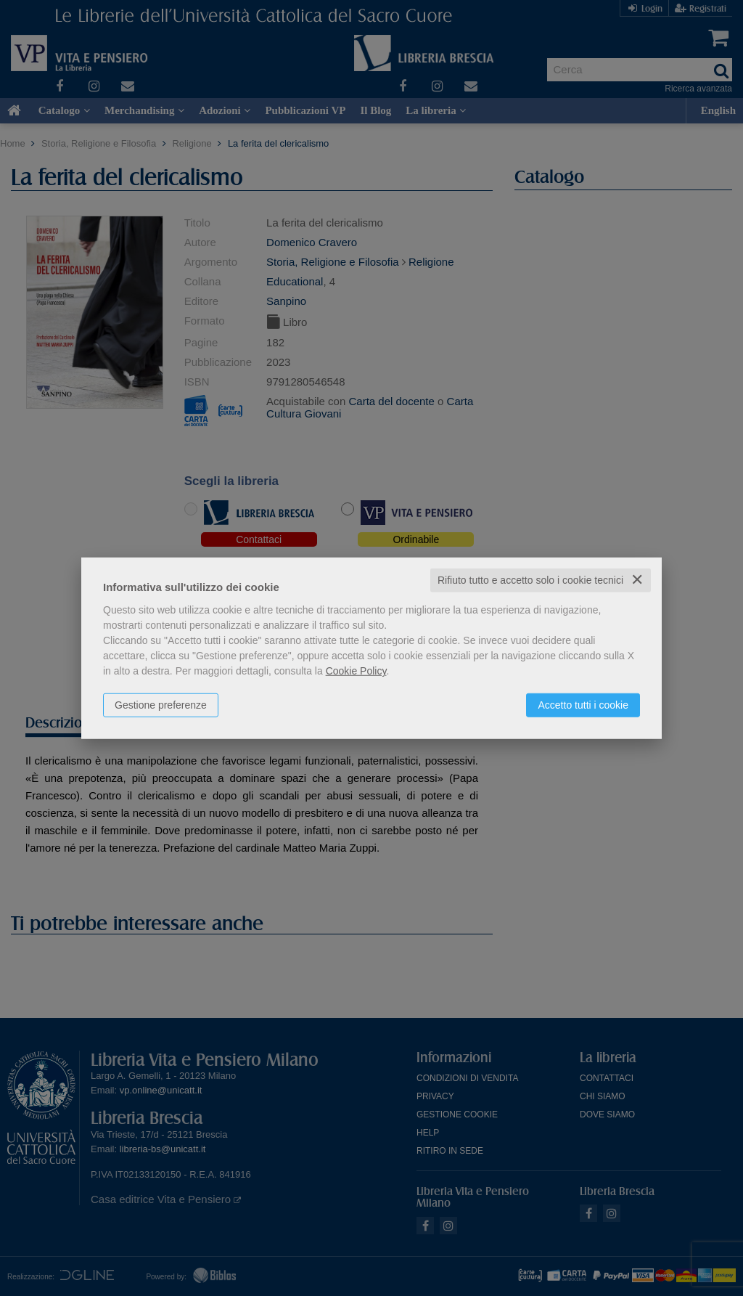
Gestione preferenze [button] (161, 705)
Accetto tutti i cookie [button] (583, 705)
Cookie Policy (356, 671)
